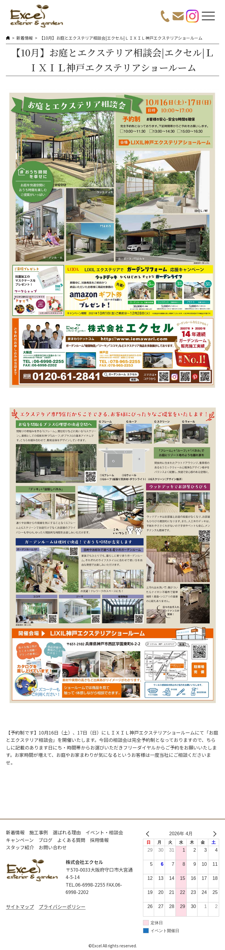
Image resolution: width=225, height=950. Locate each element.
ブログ (45, 839)
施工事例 (38, 832)
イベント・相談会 (104, 832)
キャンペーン (20, 839)
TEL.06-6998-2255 (85, 884)
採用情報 (99, 839)
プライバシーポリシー (62, 906)
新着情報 (24, 38)
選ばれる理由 (67, 832)
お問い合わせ (53, 847)
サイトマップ (20, 906)
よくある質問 (71, 839)
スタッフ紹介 (20, 847)
